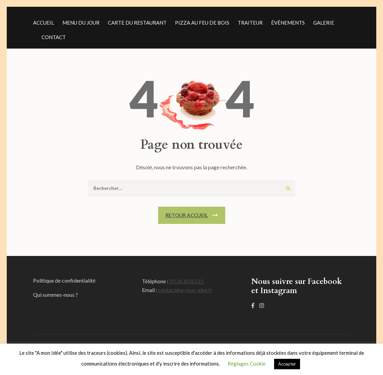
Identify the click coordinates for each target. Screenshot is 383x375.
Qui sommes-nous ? (55, 294)
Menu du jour (80, 23)
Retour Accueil (187, 215)
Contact (53, 37)
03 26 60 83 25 (186, 281)
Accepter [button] (287, 364)
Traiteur (250, 23)
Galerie (323, 23)
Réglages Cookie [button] (247, 363)
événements (288, 23)
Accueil (43, 23)
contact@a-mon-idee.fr (185, 290)
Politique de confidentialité (64, 280)
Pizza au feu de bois (202, 23)
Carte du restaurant (137, 23)
